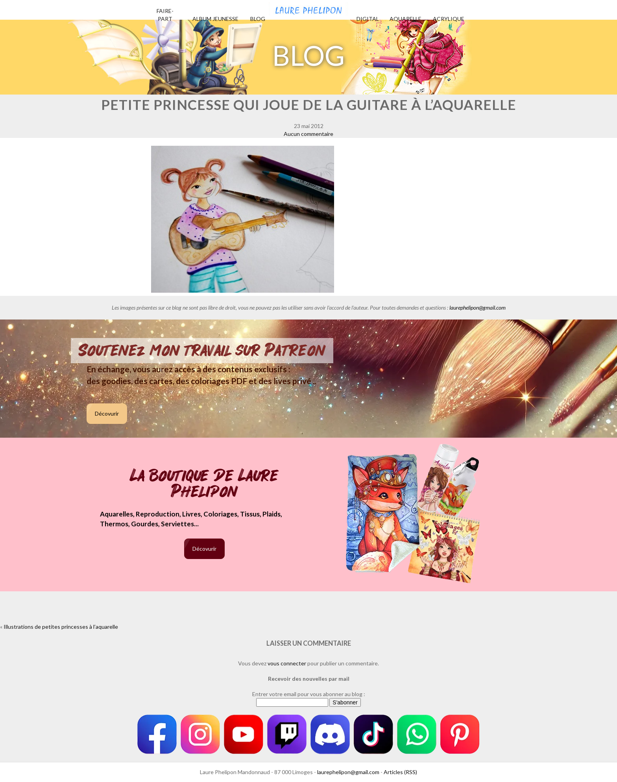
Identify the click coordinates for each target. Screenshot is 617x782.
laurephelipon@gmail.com (477, 307)
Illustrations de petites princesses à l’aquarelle (61, 626)
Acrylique (448, 18)
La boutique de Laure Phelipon (204, 484)
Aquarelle (405, 18)
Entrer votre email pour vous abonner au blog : (308, 694)
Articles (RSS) (400, 772)
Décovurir (107, 413)
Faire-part (165, 14)
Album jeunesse (215, 18)
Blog (257, 18)
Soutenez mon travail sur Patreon (202, 351)
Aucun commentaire (308, 133)
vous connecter (287, 663)
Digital (368, 18)
